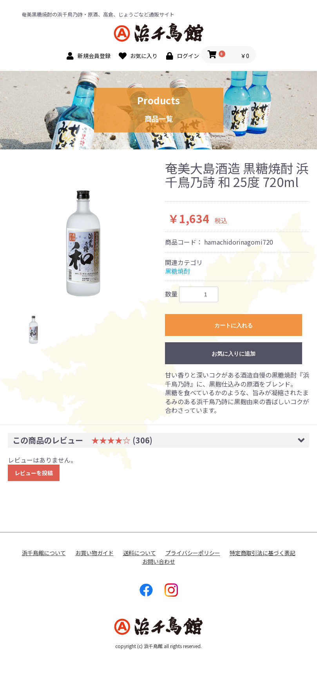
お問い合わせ (158, 561)
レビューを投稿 (33, 473)
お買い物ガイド (94, 553)
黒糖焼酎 (177, 271)
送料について (139, 553)
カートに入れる (233, 325)
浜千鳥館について (44, 553)
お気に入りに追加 (233, 353)
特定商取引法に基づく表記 (262, 553)
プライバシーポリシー (192, 553)
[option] (83, 228)
